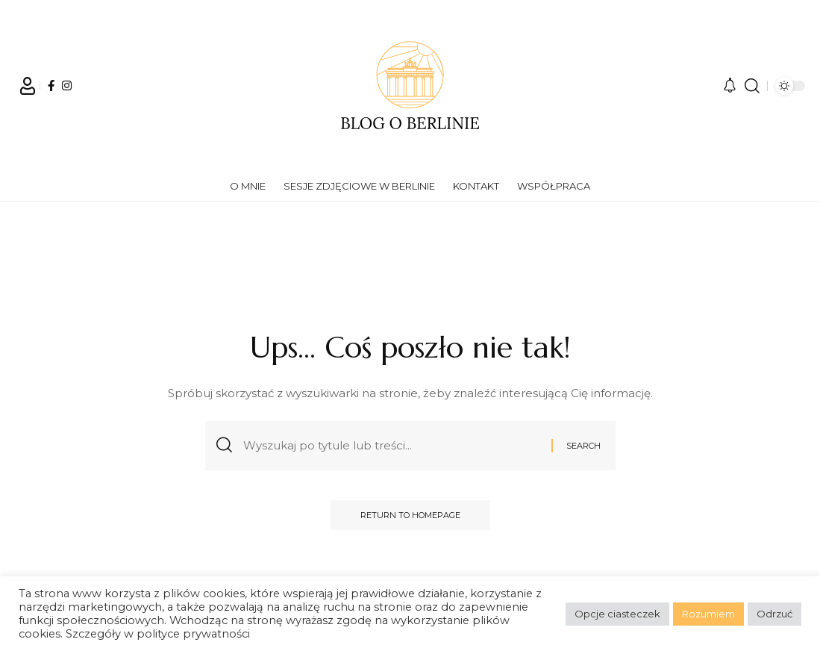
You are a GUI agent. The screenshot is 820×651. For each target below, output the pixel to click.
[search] (752, 86)
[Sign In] (28, 86)
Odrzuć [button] (774, 614)
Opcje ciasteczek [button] (617, 614)
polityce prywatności (193, 634)
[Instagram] (66, 85)
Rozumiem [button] (708, 614)
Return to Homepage (410, 515)
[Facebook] (51, 85)
